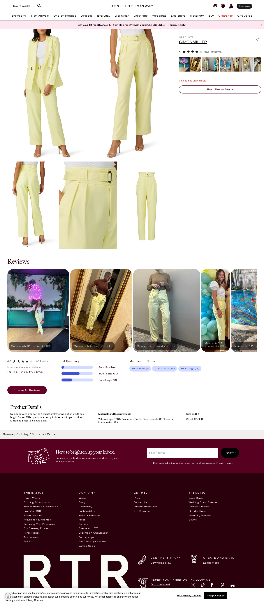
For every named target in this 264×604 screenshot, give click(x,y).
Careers (83, 524)
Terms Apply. (177, 25)
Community (85, 506)
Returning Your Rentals (38, 519)
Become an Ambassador (93, 532)
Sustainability (87, 511)
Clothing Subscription (37, 502)
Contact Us (140, 502)
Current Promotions (145, 506)
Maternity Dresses (200, 515)
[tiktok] (206, 586)
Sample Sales (87, 545)
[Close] (260, 600)
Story (82, 502)
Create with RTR (89, 528)
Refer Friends (32, 532)
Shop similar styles (220, 89)
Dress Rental (196, 498)
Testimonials (31, 537)
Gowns (193, 519)
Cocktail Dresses (199, 506)
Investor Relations (89, 515)
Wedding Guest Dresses (203, 502)
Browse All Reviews (27, 390)
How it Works (21, 6)
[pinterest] (225, 586)
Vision (82, 498)
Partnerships (86, 537)
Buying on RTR (32, 511)
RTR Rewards (141, 511)
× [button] (261, 25)
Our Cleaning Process (37, 528)
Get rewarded (160, 584)
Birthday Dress (197, 511)
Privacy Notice (94, 601)
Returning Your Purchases (39, 524)
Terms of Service (200, 462)
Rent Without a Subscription (41, 506)
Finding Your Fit (33, 515)
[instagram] (196, 586)
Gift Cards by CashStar (93, 541)
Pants (51, 434)
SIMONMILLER (193, 41)
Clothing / (24, 434)
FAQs (136, 498)
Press (82, 519)
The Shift (29, 541)
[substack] (235, 586)
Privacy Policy (224, 462)
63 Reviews (43, 361)
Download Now (160, 562)
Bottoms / (39, 434)
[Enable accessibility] (8, 595)
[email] (182, 453)
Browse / (9, 434)
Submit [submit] (231, 452)
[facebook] (216, 586)
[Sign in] (215, 6)
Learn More (211, 562)
